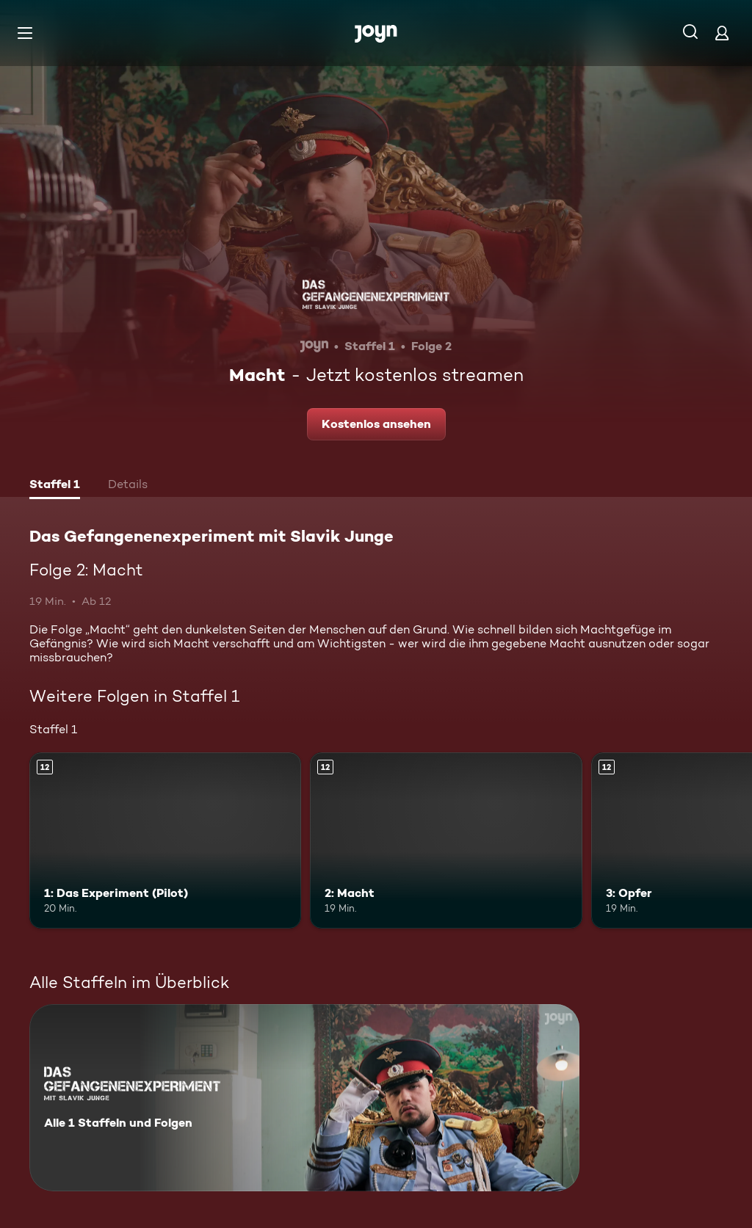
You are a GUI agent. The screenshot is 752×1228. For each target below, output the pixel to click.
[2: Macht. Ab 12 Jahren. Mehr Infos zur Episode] (446, 840)
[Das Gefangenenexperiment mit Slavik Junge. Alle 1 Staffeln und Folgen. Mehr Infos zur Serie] (304, 1097)
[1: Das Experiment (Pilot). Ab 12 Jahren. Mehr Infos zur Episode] (165, 840)
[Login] (722, 33)
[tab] (54, 486)
